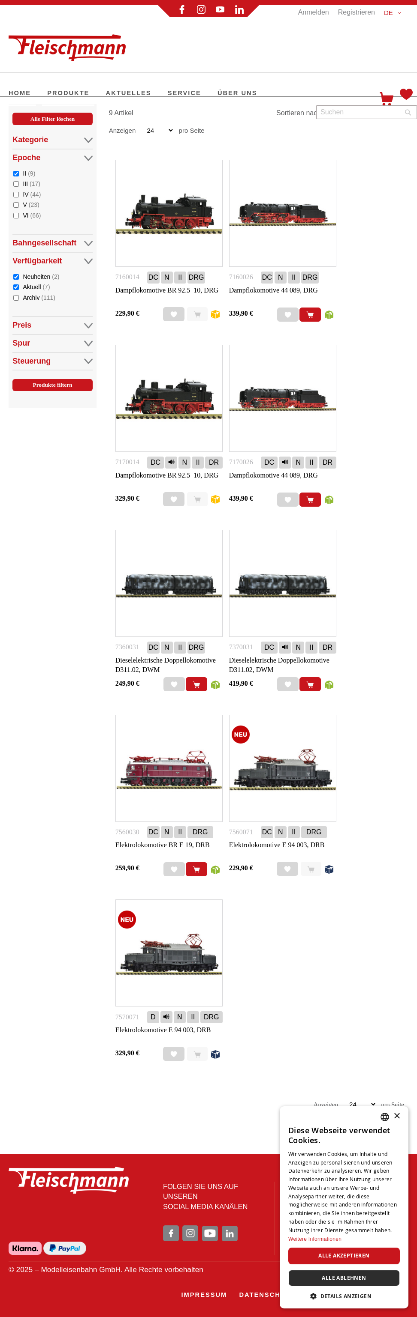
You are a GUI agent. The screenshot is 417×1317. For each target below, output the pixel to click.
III (31, 183)
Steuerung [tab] (52, 361)
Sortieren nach (298, 112)
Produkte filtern (53, 385)
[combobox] (366, 112)
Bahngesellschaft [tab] (52, 243)
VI (32, 215)
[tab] (52, 261)
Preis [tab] (52, 325)
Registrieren (356, 12)
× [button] (396, 1116)
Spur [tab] (52, 343)
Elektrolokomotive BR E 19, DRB (162, 844)
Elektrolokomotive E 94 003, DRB (277, 844)
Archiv (39, 297)
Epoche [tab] (52, 157)
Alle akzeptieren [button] (343, 1255)
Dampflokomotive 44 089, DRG (273, 290)
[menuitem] (19, 94)
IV (32, 194)
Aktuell (36, 286)
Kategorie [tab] (52, 139)
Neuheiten (41, 276)
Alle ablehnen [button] (344, 1277)
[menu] (187, 94)
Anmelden (313, 12)
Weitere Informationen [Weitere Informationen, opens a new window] (314, 1239)
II (29, 173)
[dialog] (344, 1207)
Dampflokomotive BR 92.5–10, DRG (166, 290)
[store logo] (71, 44)
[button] (394, 13)
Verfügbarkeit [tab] (52, 261)
